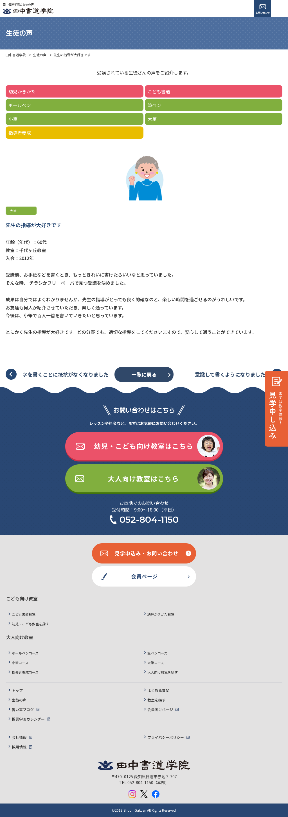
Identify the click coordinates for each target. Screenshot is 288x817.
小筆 (12, 119)
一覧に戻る (144, 374)
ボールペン (19, 105)
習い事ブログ (23, 709)
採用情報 (19, 747)
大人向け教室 (19, 637)
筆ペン (154, 105)
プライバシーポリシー (165, 737)
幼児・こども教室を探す (30, 623)
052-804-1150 (149, 519)
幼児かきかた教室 (160, 614)
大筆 (152, 119)
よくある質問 (158, 690)
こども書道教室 (23, 614)
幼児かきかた (21, 91)
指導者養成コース (25, 672)
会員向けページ (160, 709)
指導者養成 (19, 132)
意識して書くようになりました (230, 374)
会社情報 (19, 737)
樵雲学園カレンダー (28, 719)
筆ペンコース (157, 653)
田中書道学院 (16, 54)
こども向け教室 (22, 598)
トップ (17, 690)
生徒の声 (39, 54)
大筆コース (155, 662)
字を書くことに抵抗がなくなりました (65, 374)
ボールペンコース (25, 653)
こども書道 (159, 91)
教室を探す (156, 700)
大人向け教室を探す (162, 672)
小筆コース (20, 662)
